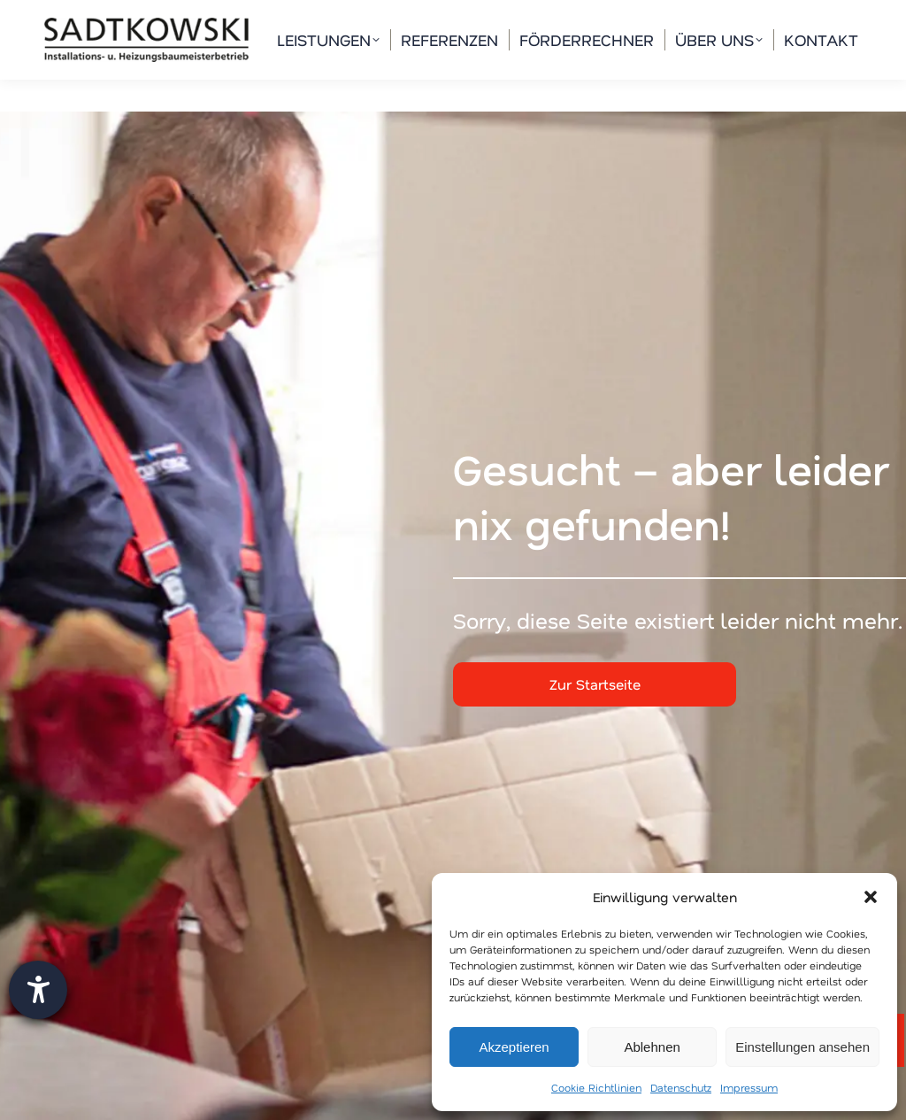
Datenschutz (680, 1087)
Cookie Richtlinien (596, 1087)
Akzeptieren (514, 1046)
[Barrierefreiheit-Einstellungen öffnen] (38, 990)
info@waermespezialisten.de (460, 16)
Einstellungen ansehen (802, 1046)
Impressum (749, 1087)
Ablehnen (652, 1046)
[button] (870, 897)
